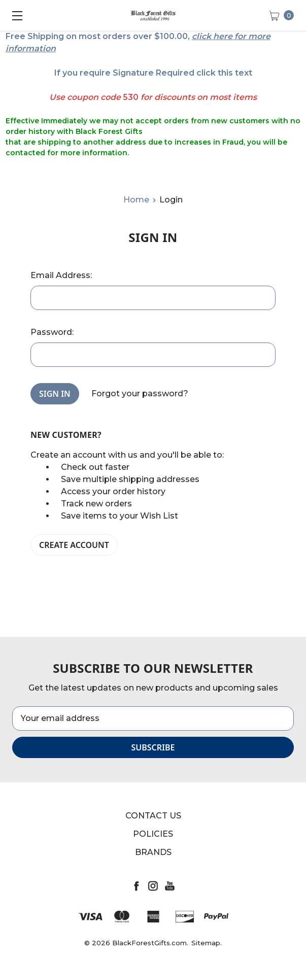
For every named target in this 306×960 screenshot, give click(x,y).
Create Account (74, 545)
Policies (153, 834)
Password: (52, 332)
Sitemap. (206, 943)
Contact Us (153, 815)
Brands (153, 852)
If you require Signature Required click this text (153, 73)
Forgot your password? (139, 393)
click (201, 36)
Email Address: (61, 275)
